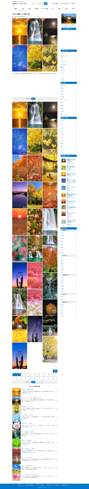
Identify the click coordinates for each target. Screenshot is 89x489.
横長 (42, 98)
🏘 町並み (63, 70)
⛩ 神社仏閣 (63, 64)
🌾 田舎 (62, 73)
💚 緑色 (62, 91)
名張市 (62, 299)
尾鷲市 (62, 304)
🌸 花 (62, 53)
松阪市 (62, 260)
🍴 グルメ (63, 76)
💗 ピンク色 (63, 85)
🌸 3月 (62, 126)
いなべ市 (62, 232)
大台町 (62, 266)
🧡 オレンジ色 (64, 99)
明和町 (62, 263)
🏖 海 (62, 58)
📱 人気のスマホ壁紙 (39, 485)
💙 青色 (62, 88)
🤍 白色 (62, 111)
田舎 (73, 8)
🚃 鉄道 (62, 79)
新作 (30, 8)
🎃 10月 (62, 146)
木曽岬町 (62, 235)
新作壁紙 (20, 16)
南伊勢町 (62, 285)
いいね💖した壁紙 (54, 3)
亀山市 (62, 250)
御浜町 (62, 310)
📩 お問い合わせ (66, 485)
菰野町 (62, 241)
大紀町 (62, 272)
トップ (14, 10)
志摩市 (62, 280)
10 (53, 378)
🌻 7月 (62, 137)
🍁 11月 (62, 149)
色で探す (36, 8)
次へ (55, 371)
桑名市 (62, 244)
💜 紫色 (62, 105)
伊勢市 (62, 277)
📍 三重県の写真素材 (28, 485)
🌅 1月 (62, 120)
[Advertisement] (34, 87)
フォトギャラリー (19, 4)
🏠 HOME (20, 485)
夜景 (59, 8)
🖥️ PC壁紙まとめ (49, 485)
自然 (66, 8)
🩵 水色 (62, 93)
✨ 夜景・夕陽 (64, 61)
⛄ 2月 (62, 123)
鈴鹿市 (62, 247)
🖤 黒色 (62, 108)
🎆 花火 (62, 67)
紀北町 (62, 307)
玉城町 (62, 288)
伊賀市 (62, 296)
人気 (23, 8)
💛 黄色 (62, 96)
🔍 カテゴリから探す (64, 3)
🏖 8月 (62, 140)
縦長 (38, 98)
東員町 (62, 238)
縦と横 (33, 98)
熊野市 (62, 313)
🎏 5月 (62, 131)
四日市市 (62, 253)
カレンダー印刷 (44, 8)
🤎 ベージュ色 (64, 114)
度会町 (62, 291)
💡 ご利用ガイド (72, 3)
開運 (16, 8)
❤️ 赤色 (62, 102)
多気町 (62, 269)
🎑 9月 (62, 143)
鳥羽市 (62, 283)
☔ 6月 (62, 134)
